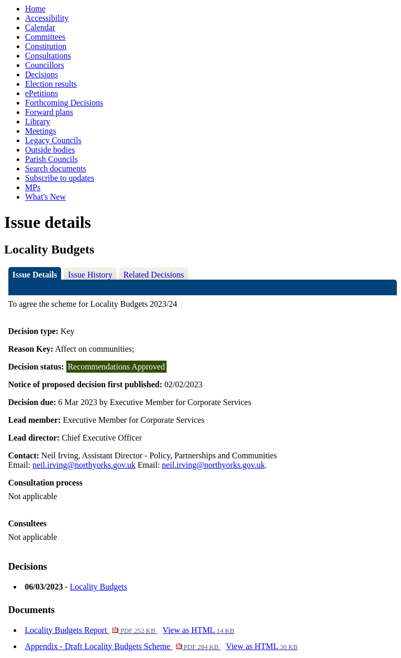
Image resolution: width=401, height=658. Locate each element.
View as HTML (198, 630)
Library (37, 121)
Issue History (90, 274)
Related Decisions (153, 274)
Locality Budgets (98, 586)
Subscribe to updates (59, 178)
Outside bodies (50, 149)
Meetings (40, 130)
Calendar (40, 27)
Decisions (41, 74)
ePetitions (41, 93)
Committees (45, 36)
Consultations (48, 55)
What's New (45, 196)
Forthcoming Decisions (64, 102)
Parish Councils (51, 159)
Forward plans (49, 112)
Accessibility (47, 18)
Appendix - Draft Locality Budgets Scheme (123, 646)
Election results (51, 83)
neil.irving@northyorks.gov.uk (83, 464)
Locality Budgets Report (91, 630)
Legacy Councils (53, 140)
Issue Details (35, 274)
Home (35, 8)
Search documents (55, 168)
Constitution (45, 46)
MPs (32, 187)
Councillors (44, 65)
